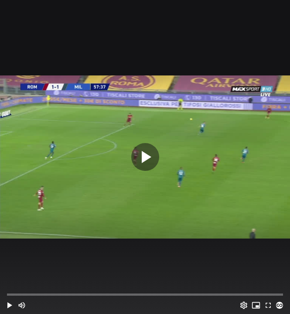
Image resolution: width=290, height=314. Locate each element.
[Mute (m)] (22, 305)
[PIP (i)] (256, 305)
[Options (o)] (244, 305)
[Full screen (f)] (268, 305)
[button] (9, 305)
